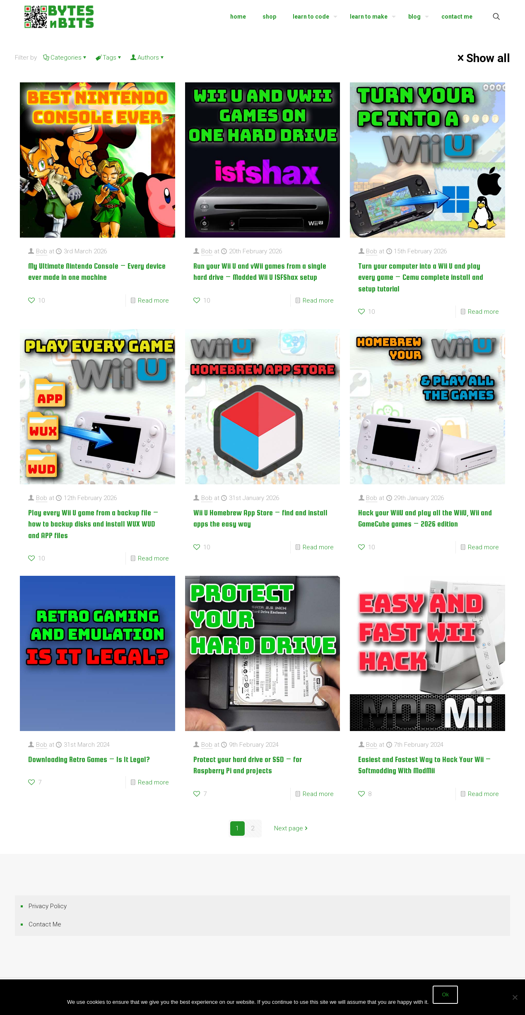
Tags (109, 57)
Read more (153, 300)
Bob (41, 251)
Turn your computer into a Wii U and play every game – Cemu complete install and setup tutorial (420, 277)
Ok (445, 994)
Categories (65, 57)
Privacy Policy (48, 906)
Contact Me (45, 924)
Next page (291, 828)
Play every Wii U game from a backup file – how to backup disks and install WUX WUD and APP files (93, 524)
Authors (147, 57)
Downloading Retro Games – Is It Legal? (89, 759)
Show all (482, 58)
